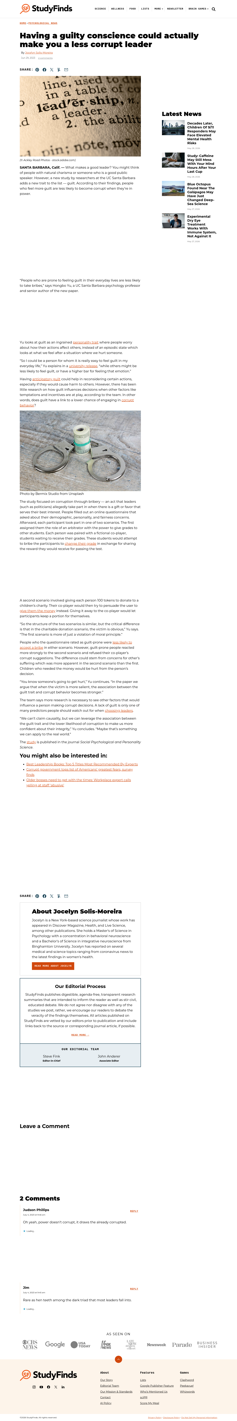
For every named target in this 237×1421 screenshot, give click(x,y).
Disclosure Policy (171, 1417)
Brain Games (197, 9)
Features (147, 1372)
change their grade (80, 544)
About (104, 1372)
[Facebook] (48, 1387)
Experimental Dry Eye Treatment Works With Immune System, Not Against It (201, 226)
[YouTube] (41, 1387)
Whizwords (187, 1391)
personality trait (86, 342)
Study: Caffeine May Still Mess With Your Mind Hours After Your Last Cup (201, 164)
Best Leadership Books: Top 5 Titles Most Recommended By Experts (82, 764)
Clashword (187, 1380)
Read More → (80, 1035)
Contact (105, 1397)
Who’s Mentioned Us (153, 1391)
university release (83, 366)
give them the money (37, 611)
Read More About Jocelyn (53, 966)
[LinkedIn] (63, 1387)
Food (133, 9)
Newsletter (175, 9)
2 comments (45, 57)
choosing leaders (119, 711)
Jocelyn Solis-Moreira (39, 52)
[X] (55, 1387)
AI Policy (105, 1403)
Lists (145, 9)
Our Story (106, 1380)
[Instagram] (34, 1387)
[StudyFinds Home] (46, 9)
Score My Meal (149, 1403)
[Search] (213, 9)
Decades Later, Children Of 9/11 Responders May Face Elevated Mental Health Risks (201, 133)
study (31, 742)
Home (23, 23)
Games (184, 1372)
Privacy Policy (154, 1417)
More (158, 9)
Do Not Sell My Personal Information (199, 1417)
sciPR (143, 1397)
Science (100, 9)
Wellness (117, 9)
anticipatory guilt (46, 379)
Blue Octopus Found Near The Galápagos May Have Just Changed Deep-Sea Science (201, 194)
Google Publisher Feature (157, 1385)
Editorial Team (109, 1385)
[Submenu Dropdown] (162, 9)
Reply (134, 1211)
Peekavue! (187, 1385)
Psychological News (42, 23)
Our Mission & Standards (116, 1391)
